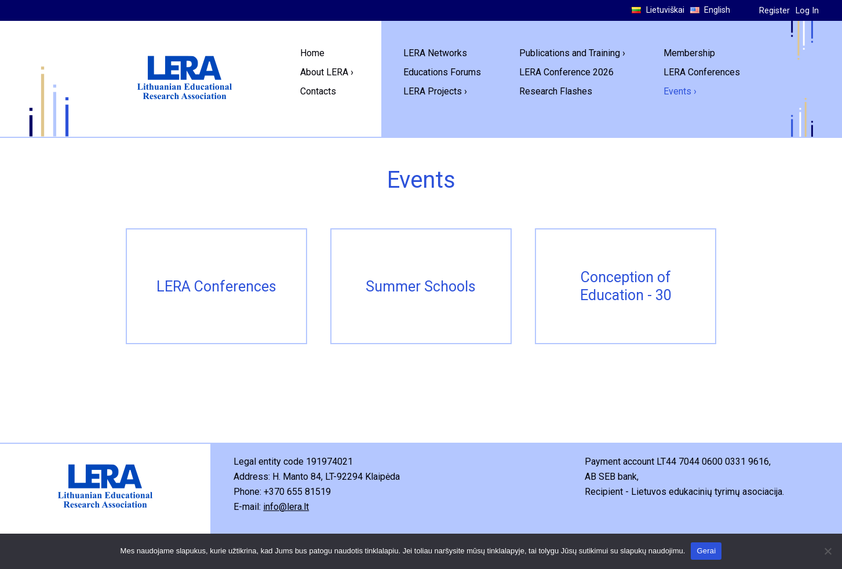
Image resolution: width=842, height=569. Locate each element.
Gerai (706, 550)
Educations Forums (442, 72)
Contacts (318, 91)
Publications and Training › (572, 53)
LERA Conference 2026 (566, 72)
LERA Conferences (702, 72)
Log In (807, 11)
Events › (680, 91)
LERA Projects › (435, 91)
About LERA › (326, 72)
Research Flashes (555, 91)
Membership (689, 53)
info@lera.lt (286, 506)
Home (312, 53)
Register (774, 11)
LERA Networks (435, 53)
